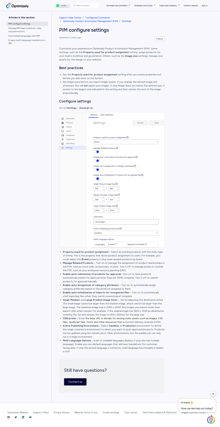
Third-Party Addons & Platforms (159, 412)
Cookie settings (110, 412)
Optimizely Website (17, 412)
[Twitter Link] (15, 417)
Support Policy (41, 412)
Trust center (130, 412)
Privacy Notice (61, 412)
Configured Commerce (97, 17)
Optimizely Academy (168, 5)
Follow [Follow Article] (159, 39)
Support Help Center (70, 17)
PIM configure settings (19, 23)
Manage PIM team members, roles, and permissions (25, 30)
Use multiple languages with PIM (24, 36)
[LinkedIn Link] (23, 417)
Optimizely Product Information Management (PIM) (90, 21)
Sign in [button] (205, 5)
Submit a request (191, 5)
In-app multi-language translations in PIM (26, 42)
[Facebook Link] (8, 417)
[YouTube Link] (30, 417)
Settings (126, 21)
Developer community (143, 5)
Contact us (75, 381)
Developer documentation (117, 5)
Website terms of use (85, 412)
